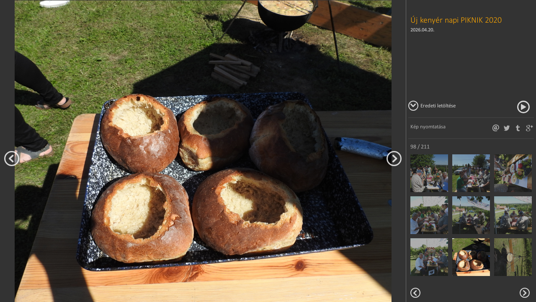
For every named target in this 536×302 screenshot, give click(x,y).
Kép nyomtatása (428, 126)
